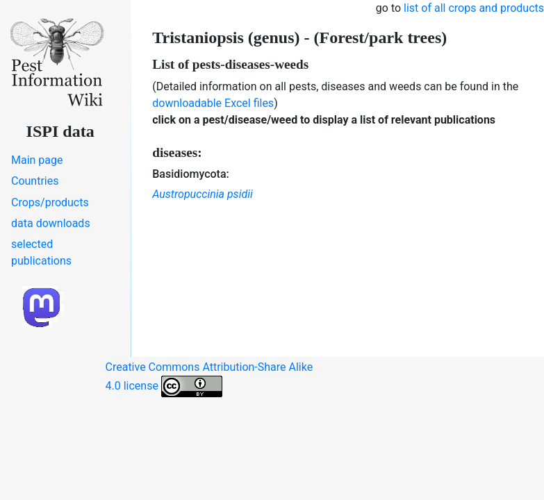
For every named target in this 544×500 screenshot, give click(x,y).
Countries (34, 181)
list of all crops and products (474, 8)
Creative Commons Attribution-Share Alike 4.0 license (209, 378)
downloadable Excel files (213, 103)
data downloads (50, 223)
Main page (37, 160)
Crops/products (50, 202)
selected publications (41, 252)
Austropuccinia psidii (202, 194)
